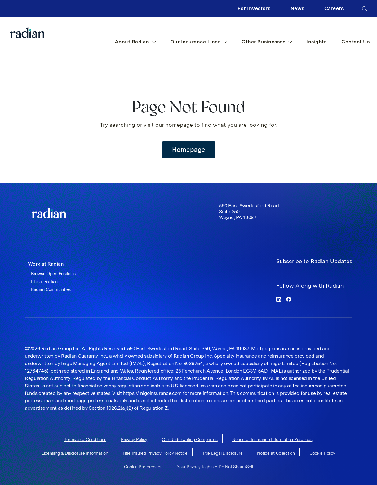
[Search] (365, 8)
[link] (49, 213)
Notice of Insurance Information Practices (272, 439)
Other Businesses (267, 42)
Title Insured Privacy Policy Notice (154, 453)
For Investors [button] (254, 8)
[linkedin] (278, 298)
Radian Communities (51, 289)
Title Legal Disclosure (222, 453)
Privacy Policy (134, 439)
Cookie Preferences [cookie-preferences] (143, 466)
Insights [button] (316, 42)
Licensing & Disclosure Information (75, 453)
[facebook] (288, 298)
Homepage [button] (188, 149)
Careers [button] (334, 8)
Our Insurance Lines (199, 42)
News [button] (297, 8)
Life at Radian (44, 281)
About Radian (136, 42)
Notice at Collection (276, 453)
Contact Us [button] (355, 42)
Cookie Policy (322, 453)
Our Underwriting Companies (190, 439)
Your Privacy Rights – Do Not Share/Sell (215, 466)
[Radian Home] (39, 32)
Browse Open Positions (53, 273)
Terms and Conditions (85, 439)
